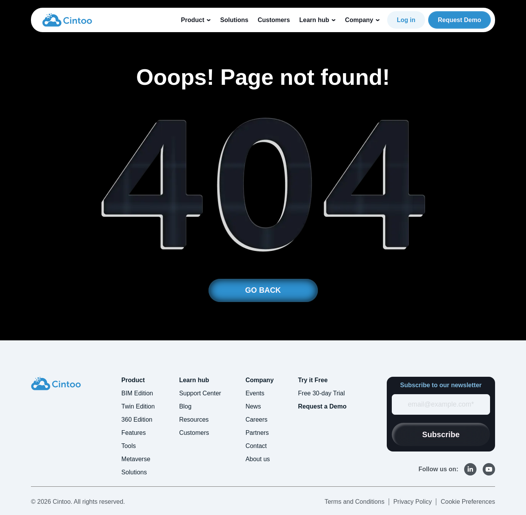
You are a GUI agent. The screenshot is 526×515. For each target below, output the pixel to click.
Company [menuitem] (260, 380)
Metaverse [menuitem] (135, 459)
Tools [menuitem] (128, 446)
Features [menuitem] (133, 432)
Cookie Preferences (468, 501)
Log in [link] (406, 20)
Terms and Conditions (354, 501)
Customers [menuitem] (194, 432)
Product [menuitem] (133, 380)
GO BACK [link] (263, 290)
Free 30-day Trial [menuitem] (321, 393)
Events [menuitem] (255, 393)
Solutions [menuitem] (134, 472)
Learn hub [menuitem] (194, 380)
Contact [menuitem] (256, 446)
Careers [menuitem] (257, 419)
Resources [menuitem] (193, 419)
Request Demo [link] (459, 20)
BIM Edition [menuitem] (137, 393)
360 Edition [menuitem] (136, 419)
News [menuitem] (253, 406)
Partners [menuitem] (257, 432)
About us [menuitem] (258, 459)
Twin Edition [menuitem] (138, 406)
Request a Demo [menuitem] (322, 406)
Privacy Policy (412, 501)
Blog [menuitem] (185, 406)
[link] (67, 19)
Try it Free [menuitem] (313, 380)
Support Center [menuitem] (200, 393)
